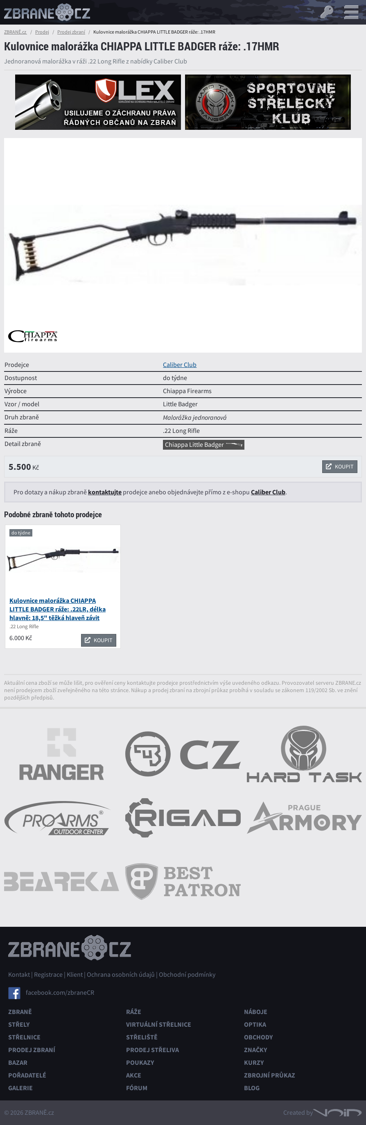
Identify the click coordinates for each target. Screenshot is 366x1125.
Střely (18, 1024)
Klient (75, 975)
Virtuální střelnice (158, 1024)
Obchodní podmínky (187, 975)
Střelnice (24, 1037)
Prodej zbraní (71, 32)
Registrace (48, 975)
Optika (255, 1024)
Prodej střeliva (152, 1050)
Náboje (255, 1011)
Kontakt (19, 975)
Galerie (20, 1088)
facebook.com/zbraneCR (60, 993)
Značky (255, 1050)
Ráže (133, 1011)
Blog (252, 1088)
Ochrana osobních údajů (121, 975)
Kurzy (254, 1062)
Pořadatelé (27, 1075)
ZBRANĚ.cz (15, 32)
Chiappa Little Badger (203, 445)
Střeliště (142, 1037)
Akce (133, 1075)
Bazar (17, 1062)
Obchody (258, 1037)
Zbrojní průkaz (269, 1075)
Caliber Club (180, 365)
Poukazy (140, 1062)
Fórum (136, 1088)
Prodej (42, 32)
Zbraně (20, 1011)
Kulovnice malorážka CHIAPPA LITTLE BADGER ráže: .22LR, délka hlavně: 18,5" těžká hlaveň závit (57, 609)
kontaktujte (105, 492)
